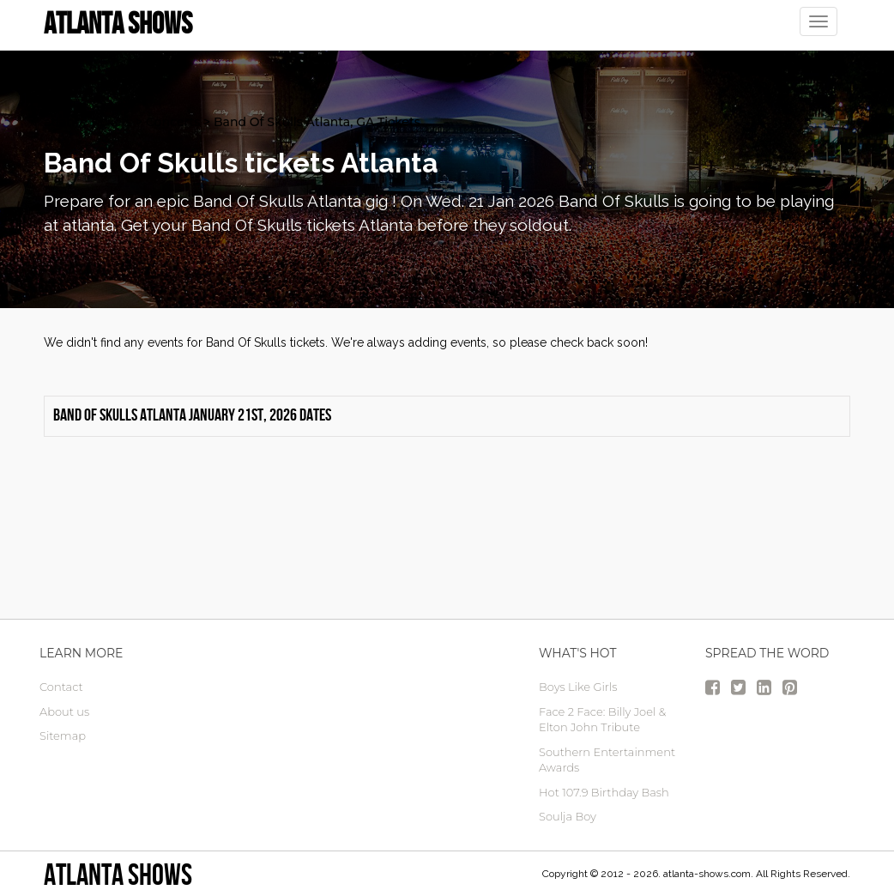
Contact (61, 686)
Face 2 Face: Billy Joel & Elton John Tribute (602, 720)
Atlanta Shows (118, 874)
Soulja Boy (567, 816)
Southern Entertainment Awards (607, 760)
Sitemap (62, 735)
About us (64, 711)
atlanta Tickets (88, 122)
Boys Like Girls (578, 686)
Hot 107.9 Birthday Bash (604, 792)
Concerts (173, 122)
